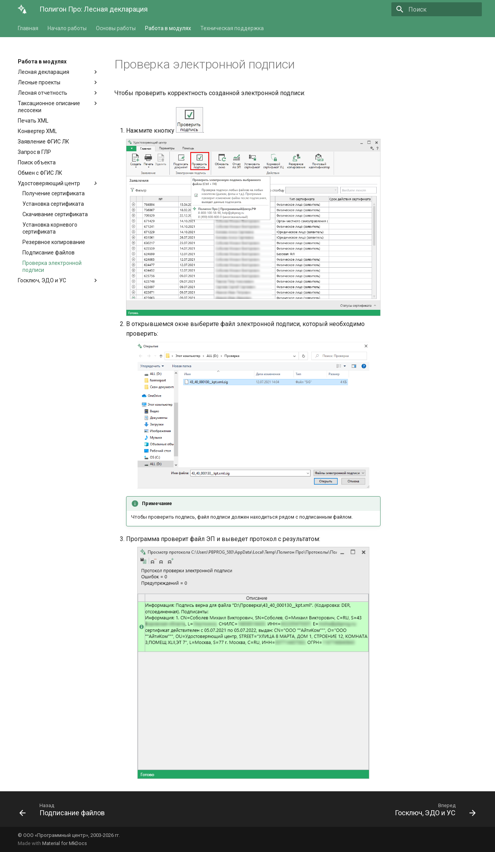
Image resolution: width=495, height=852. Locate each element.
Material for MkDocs (64, 843)
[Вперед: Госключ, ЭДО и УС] (433, 811)
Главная (28, 28)
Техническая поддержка (232, 28)
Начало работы (67, 28)
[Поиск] (436, 9)
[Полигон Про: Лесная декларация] (22, 9)
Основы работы (116, 28)
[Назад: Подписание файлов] (64, 811)
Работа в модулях (168, 28)
